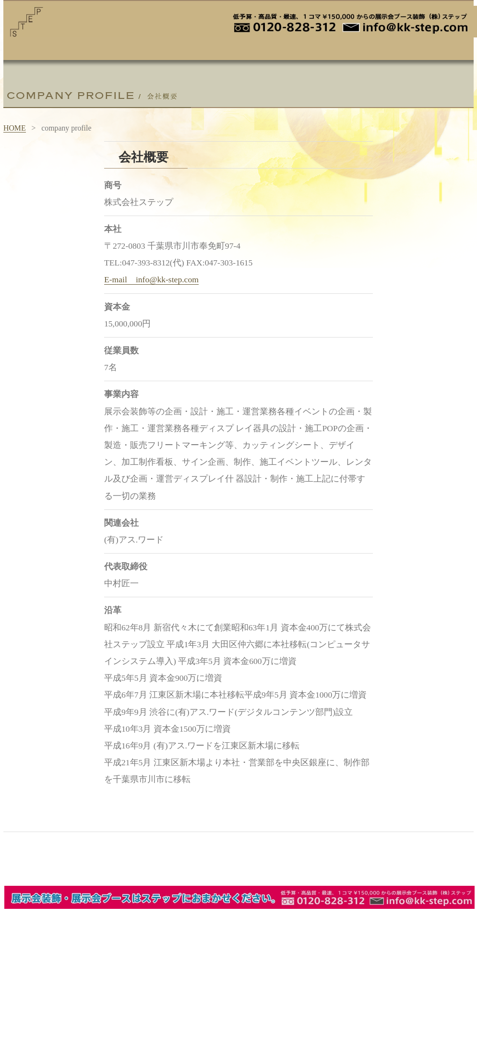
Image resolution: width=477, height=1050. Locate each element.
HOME (14, 128)
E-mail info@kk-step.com (151, 279)
